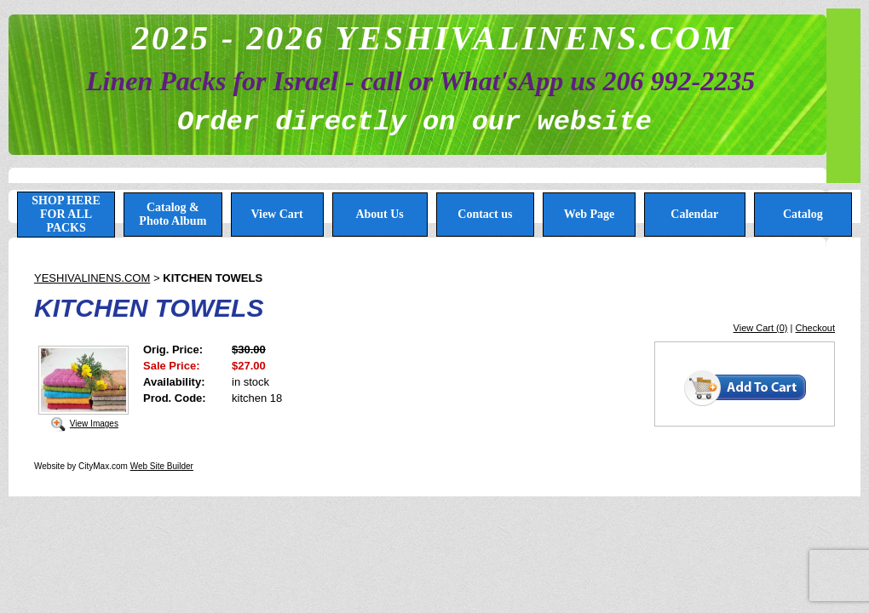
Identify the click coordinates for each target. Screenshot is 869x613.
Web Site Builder (161, 466)
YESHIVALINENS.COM (92, 278)
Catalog (803, 214)
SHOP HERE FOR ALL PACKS (66, 214)
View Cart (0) (761, 328)
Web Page (589, 214)
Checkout (815, 328)
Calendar (694, 214)
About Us (379, 214)
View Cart (276, 214)
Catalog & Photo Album (172, 214)
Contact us (485, 214)
